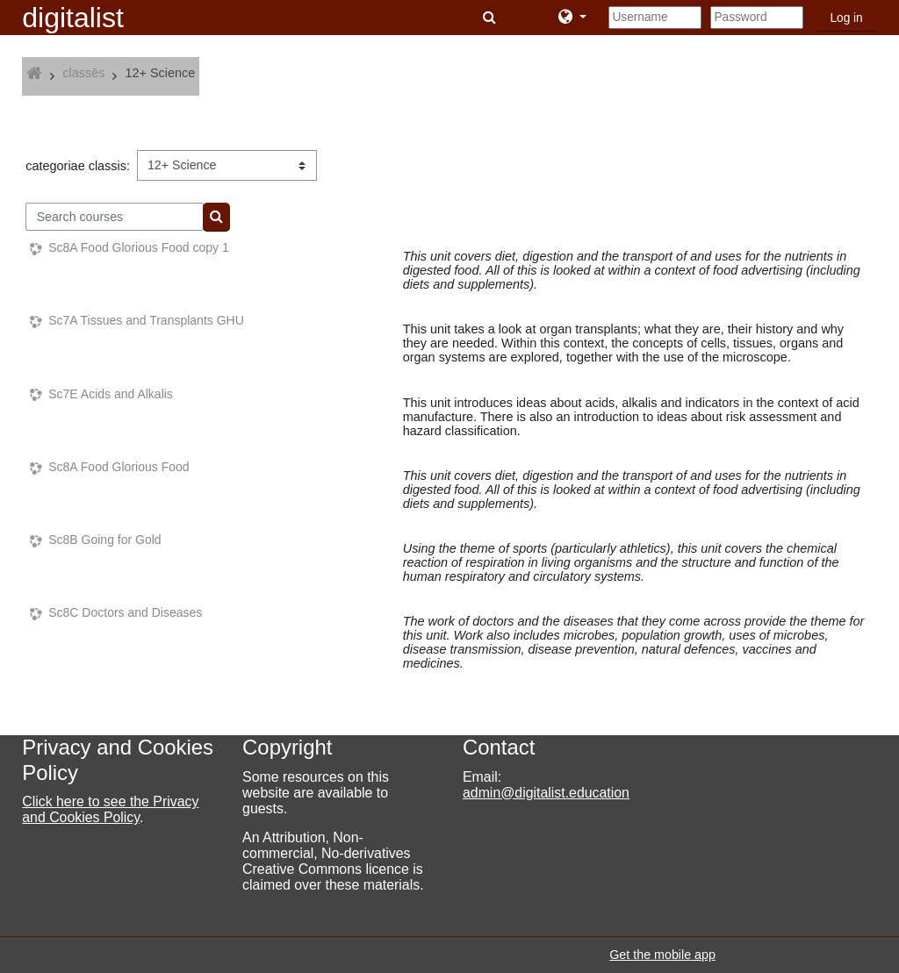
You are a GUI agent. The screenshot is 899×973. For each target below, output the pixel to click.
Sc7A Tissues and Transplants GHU (146, 320)
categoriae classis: (77, 166)
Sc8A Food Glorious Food (118, 467)
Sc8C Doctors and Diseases (125, 612)
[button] (490, 17)
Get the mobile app (662, 955)
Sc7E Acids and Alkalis (110, 394)
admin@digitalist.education (546, 792)
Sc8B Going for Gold (104, 540)
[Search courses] (114, 217)
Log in (846, 18)
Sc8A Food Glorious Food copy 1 (138, 247)
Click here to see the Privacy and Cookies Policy (110, 809)
